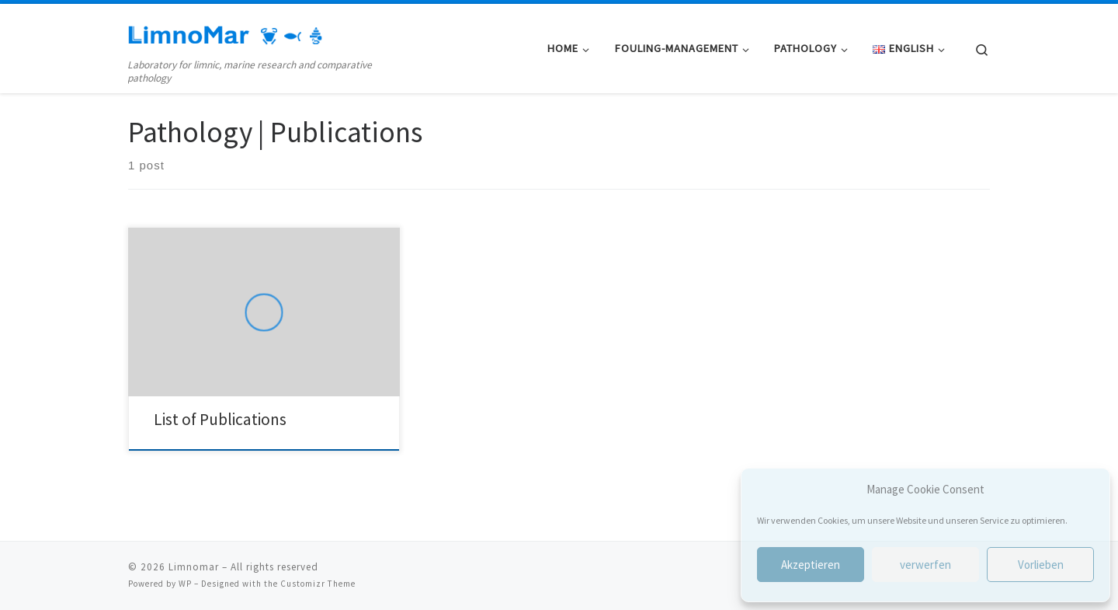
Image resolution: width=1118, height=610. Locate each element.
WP (185, 583)
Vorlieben (1041, 564)
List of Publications (220, 419)
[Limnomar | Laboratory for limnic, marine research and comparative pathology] (225, 32)
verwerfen (925, 564)
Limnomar (193, 566)
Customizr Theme (318, 583)
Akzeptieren (810, 564)
